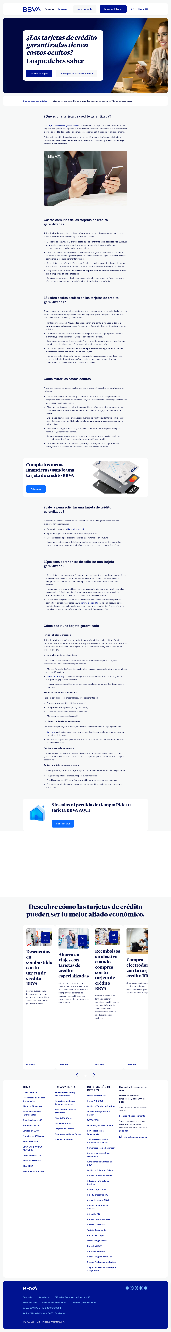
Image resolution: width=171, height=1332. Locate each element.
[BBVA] (30, 1288)
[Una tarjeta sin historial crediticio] (76, 73)
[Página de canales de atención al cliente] (33, 1120)
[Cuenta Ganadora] (96, 1224)
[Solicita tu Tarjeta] (39, 73)
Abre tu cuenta (84, 9)
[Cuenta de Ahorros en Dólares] (101, 1207)
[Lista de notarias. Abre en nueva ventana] (63, 1123)
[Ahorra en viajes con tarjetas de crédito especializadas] (74, 965)
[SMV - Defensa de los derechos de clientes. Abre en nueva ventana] (101, 1141)
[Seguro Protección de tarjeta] (101, 1262)
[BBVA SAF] (37, 1148)
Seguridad (28, 1297)
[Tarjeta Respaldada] (96, 1230)
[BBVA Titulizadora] (32, 1160)
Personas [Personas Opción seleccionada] (49, 9)
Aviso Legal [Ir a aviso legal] (44, 1297)
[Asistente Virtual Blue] (33, 1171)
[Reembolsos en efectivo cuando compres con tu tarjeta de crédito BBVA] (107, 969)
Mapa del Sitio (30, 1302)
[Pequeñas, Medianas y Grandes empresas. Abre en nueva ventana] (69, 1102)
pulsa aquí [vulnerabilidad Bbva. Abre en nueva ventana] (124, 1131)
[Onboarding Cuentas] (97, 1240)
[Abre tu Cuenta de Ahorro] (99, 1175)
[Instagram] (136, 1288)
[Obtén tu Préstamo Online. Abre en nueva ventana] (100, 1170)
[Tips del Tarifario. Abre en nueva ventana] (63, 1118)
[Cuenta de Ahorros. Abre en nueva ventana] (64, 1139)
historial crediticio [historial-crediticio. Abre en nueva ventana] (76, 529)
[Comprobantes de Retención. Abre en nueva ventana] (101, 1148)
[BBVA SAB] (32, 1155)
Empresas (62, 9)
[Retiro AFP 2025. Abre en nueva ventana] (95, 1101)
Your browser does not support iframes (85, 864)
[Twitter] (132, 1288)
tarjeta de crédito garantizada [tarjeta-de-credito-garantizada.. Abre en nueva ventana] (63, 125)
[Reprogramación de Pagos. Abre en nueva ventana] (68, 1134)
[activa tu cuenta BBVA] (98, 1200)
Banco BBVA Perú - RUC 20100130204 (42, 1308)
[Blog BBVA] (28, 1166)
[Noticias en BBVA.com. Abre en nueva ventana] (33, 1136)
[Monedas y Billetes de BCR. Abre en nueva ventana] (100, 1125)
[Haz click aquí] (63, 824)
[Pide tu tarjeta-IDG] (96, 1189)
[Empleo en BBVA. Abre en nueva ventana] (31, 1130)
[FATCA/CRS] (93, 1120)
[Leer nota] (31, 1064)
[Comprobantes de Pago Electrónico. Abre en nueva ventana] (101, 1155)
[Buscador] (132, 9)
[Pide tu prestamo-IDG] (97, 1194)
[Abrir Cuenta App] (95, 1235)
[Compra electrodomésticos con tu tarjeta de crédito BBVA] (146, 967)
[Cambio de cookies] (96, 1251)
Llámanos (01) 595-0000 (83, 1302)
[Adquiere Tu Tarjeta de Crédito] (101, 1182)
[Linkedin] (141, 1288)
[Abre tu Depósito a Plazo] (99, 1219)
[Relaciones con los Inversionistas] (37, 1113)
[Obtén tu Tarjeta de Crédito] (100, 1106)
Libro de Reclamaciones (54, 1302)
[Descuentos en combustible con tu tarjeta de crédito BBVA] (39, 967)
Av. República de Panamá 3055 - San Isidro (44, 1313)
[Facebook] (127, 1288)
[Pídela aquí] (36, 489)
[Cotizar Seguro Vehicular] (99, 1256)
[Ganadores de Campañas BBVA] (101, 1163)
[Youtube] (146, 1288)
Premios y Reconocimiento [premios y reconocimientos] (132, 1116)
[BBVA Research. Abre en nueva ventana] (30, 1141)
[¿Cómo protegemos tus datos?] (101, 1113)
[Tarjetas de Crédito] (64, 1128)
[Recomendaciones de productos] (69, 1111)
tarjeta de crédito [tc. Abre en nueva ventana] (89, 603)
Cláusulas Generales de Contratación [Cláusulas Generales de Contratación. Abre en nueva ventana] (73, 1297)
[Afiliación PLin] (94, 1214)
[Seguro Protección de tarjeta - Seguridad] (101, 1269)
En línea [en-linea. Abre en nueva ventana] (51, 732)
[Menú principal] (143, 9)
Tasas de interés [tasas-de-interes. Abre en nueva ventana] (55, 676)
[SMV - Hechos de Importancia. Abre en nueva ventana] (101, 1132)
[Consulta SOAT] (94, 1246)
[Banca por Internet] (113, 9)
